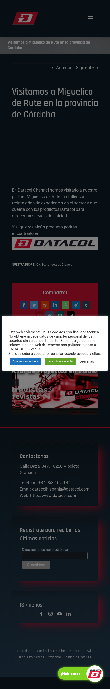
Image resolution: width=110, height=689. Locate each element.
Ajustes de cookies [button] (25, 361)
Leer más (86, 361)
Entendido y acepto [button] (60, 361)
